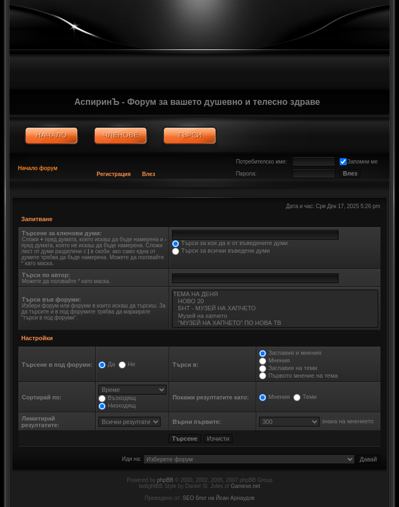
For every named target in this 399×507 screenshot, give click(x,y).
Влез (148, 174)
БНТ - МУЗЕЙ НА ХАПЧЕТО (275, 308)
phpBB (165, 480)
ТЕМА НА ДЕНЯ (275, 294)
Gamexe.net (245, 486)
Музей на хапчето (275, 316)
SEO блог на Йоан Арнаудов (218, 498)
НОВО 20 (275, 301)
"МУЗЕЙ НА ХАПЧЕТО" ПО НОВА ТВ (275, 323)
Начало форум (38, 168)
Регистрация (114, 174)
